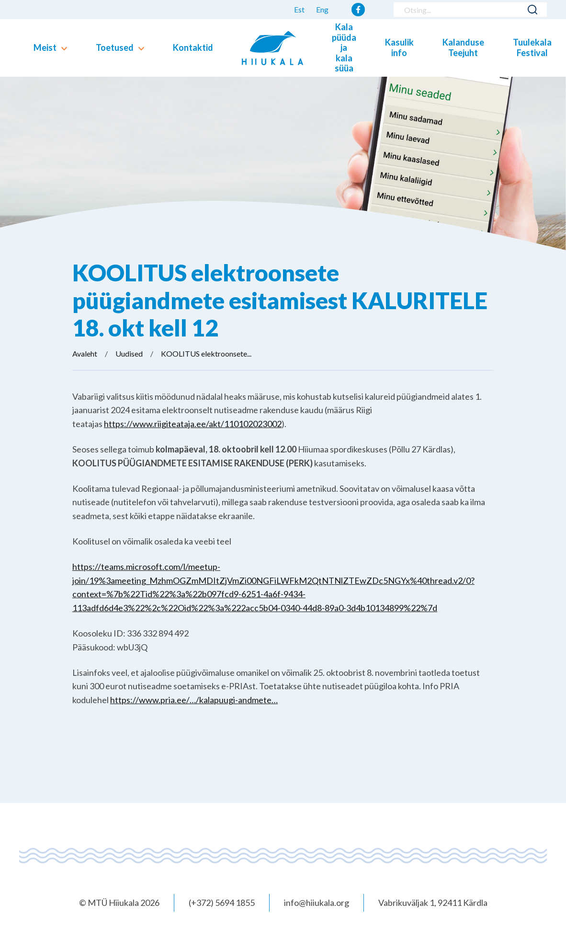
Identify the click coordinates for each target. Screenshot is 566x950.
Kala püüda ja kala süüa (344, 47)
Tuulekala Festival (532, 47)
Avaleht (84, 353)
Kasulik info (399, 47)
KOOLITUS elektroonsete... (206, 353)
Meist (45, 47)
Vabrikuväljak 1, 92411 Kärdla (432, 902)
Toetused (115, 47)
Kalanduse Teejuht (463, 47)
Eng (322, 9)
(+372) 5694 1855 (222, 902)
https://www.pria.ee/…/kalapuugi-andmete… (194, 700)
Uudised (129, 353)
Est (299, 9)
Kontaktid (193, 47)
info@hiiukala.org (316, 902)
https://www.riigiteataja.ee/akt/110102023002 (193, 423)
